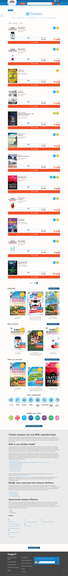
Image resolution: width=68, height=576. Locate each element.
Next (58, 302)
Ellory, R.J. (20, 155)
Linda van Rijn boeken (15, 469)
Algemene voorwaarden (26, 566)
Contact (23, 568)
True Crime (41, 17)
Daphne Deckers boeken (14, 532)
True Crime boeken (14, 494)
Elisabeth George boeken (16, 465)
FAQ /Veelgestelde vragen (11, 558)
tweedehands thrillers (27, 477)
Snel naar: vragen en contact (33, 426)
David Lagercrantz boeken (16, 468)
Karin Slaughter (21, 27)
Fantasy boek (12, 536)
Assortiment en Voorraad (13, 567)
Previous (9, 400)
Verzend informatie (11, 564)
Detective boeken (14, 493)
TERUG (10, 10)
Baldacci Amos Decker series (42, 462)
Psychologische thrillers (51, 17)
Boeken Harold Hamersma (15, 524)
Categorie (22, 3)
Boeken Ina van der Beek (14, 526)
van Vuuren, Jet (21, 133)
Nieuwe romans (28, 526)
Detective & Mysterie (31, 17)
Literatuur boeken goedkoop (31, 522)
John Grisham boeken (15, 461)
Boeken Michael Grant (14, 528)
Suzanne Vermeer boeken (16, 463)
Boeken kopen (12, 522)
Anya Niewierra (21, 219)
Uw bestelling (24, 557)
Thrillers (13, 17)
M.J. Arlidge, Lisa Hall (23, 261)
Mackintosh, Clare (22, 176)
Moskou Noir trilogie (24, 475)
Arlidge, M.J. (20, 69)
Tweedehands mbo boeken (48, 522)
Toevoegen (33, 42)
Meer (28, 37)
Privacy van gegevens (26, 563)
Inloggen (57, 0)
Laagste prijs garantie (26, 560)
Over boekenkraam (11, 561)
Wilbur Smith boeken (15, 466)
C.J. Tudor (20, 91)
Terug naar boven (33, 547)
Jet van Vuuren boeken (15, 471)
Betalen (9, 570)
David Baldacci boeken (15, 462)
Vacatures (23, 571)
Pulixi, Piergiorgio (22, 112)
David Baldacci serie (26, 462)
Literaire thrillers (21, 17)
